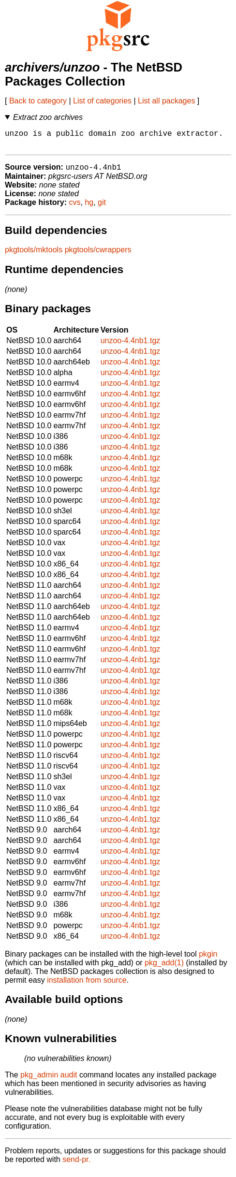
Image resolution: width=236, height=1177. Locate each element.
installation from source (87, 985)
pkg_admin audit (48, 1080)
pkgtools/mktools (33, 255)
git (102, 207)
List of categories (102, 101)
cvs (75, 207)
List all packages (166, 101)
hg (89, 207)
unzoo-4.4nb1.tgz (131, 346)
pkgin (208, 959)
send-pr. (76, 1165)
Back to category (38, 101)
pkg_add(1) (164, 968)
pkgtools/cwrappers (98, 255)
